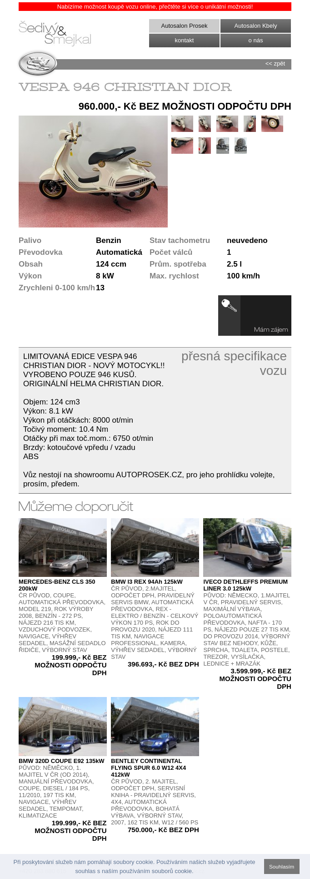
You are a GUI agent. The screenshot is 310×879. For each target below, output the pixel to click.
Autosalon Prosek (184, 25)
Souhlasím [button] (281, 866)
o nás (256, 40)
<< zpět (275, 63)
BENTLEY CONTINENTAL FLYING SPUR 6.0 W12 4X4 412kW (148, 768)
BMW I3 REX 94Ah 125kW (147, 581)
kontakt (184, 40)
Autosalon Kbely (256, 25)
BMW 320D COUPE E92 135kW (62, 761)
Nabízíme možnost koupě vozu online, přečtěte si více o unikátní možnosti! (155, 6)
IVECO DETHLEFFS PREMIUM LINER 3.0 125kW (245, 585)
